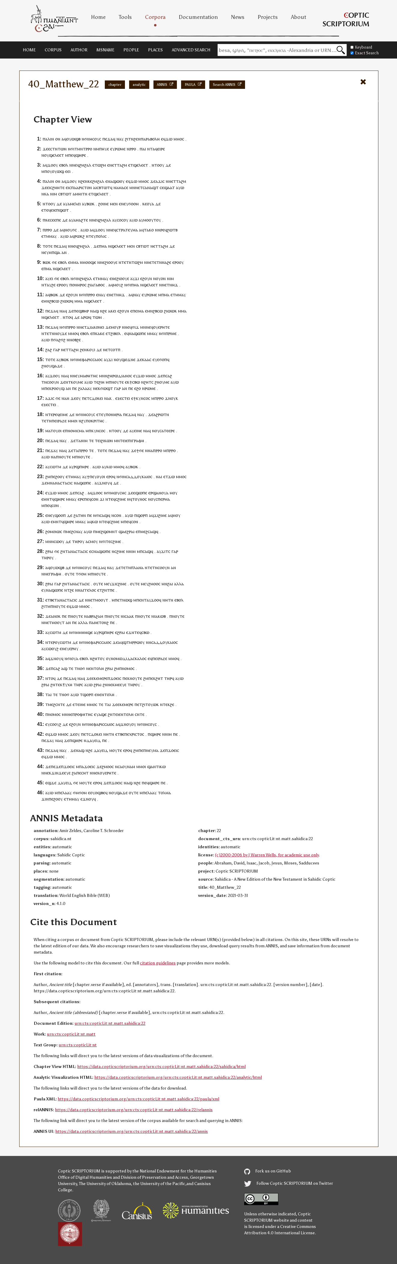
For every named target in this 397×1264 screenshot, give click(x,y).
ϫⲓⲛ (45, 799)
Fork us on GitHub (267, 1171)
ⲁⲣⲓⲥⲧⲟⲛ (84, 187)
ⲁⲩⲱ (180, 187)
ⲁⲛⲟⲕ (56, 616)
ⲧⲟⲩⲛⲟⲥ (139, 499)
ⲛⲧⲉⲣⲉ (51, 414)
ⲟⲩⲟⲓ (57, 430)
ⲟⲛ (57, 139)
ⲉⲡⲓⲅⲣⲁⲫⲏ (135, 440)
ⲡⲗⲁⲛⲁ (137, 567)
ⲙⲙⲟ (178, 139)
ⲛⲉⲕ (111, 684)
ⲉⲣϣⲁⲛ (154, 493)
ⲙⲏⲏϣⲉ (86, 632)
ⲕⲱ (109, 466)
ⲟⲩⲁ (150, 204)
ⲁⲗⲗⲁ (179, 584)
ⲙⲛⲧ (48, 499)
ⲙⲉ (80, 382)
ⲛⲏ (165, 600)
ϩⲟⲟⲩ (60, 476)
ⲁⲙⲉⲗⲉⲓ (74, 204)
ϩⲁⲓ (170, 584)
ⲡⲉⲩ (93, 476)
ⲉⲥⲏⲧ (84, 773)
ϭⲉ (54, 262)
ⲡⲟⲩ (48, 171)
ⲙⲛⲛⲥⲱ (52, 541)
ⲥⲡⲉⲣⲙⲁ (163, 499)
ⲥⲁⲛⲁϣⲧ (151, 187)
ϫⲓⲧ (164, 551)
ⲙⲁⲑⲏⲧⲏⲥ (89, 376)
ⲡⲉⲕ (48, 388)
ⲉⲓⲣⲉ (161, 149)
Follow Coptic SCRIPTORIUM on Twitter (288, 1183)
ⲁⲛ (64, 252)
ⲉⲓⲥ (49, 187)
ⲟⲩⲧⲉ (69, 574)
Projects (268, 17)
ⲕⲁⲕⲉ (100, 333)
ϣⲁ (122, 531)
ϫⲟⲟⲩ (52, 165)
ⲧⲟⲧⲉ (48, 246)
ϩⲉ (169, 262)
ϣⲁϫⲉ (56, 366)
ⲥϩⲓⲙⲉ (120, 499)
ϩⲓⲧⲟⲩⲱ (149, 704)
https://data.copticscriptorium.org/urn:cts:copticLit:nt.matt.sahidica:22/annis (131, 1131)
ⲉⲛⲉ (113, 278)
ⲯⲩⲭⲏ (67, 684)
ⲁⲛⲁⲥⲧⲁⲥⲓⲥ (63, 483)
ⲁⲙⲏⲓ (77, 194)
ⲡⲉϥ (71, 155)
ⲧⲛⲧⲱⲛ (59, 149)
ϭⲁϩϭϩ (59, 339)
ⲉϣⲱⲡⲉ (140, 493)
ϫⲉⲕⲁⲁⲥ (144, 359)
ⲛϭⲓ (85, 139)
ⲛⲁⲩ (101, 294)
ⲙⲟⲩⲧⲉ (115, 750)
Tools (125, 17)
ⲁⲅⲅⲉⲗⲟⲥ (88, 590)
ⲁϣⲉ (102, 714)
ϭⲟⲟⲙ (133, 204)
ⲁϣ (96, 311)
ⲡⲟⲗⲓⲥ (101, 236)
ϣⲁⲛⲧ (153, 766)
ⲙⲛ (132, 187)
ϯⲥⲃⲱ (134, 382)
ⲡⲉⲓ (135, 311)
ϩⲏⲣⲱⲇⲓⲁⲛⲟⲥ (120, 376)
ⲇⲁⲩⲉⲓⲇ (93, 740)
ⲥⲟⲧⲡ (115, 349)
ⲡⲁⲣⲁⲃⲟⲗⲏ (150, 139)
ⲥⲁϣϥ (105, 515)
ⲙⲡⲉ (116, 600)
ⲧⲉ (96, 382)
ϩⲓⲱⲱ (65, 301)
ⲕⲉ (90, 181)
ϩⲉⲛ (137, 139)
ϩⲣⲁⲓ (49, 551)
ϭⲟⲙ (82, 574)
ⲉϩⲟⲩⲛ (146, 278)
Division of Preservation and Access (154, 1177)
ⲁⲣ (83, 317)
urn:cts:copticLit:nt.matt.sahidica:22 (109, 1023)
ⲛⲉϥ (75, 165)
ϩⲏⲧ (159, 678)
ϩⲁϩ (48, 349)
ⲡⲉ (76, 311)
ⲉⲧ (114, 165)
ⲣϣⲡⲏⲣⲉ (81, 466)
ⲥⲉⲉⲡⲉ (55, 220)
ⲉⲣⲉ (81, 499)
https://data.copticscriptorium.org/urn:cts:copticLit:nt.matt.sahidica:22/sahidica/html (161, 1066)
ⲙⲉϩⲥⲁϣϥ (149, 531)
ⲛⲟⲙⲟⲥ (128, 668)
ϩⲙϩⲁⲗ (85, 165)
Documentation (198, 17)
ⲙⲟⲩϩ (118, 285)
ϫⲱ (168, 139)
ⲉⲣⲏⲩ (73, 648)
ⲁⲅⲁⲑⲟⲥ (98, 285)
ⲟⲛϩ (105, 622)
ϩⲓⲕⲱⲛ (107, 440)
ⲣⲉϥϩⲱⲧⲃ (168, 230)
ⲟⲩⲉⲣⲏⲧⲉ (161, 327)
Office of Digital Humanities (85, 1177)
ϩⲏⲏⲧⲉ (58, 187)
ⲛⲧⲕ (69, 382)
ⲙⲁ (104, 246)
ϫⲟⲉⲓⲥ (115, 678)
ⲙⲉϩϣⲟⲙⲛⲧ (106, 531)
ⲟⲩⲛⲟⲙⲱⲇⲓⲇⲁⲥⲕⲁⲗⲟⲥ (126, 658)
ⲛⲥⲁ (118, 766)
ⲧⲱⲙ (97, 317)
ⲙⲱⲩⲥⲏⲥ (118, 493)
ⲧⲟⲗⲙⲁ (164, 792)
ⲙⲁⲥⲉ (123, 187)
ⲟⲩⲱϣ (58, 171)
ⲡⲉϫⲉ (56, 766)
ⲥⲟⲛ (94, 499)
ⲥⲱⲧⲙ (55, 466)
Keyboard (361, 47)
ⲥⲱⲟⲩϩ (52, 648)
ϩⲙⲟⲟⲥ (154, 584)
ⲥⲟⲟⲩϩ (55, 724)
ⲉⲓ (69, 171)
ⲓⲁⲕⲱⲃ (160, 616)
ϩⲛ (43, 366)
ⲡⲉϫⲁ (107, 139)
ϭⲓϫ (135, 327)
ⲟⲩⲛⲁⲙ (128, 766)
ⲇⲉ (168, 165)
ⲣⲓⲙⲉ (172, 333)
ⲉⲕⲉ (95, 678)
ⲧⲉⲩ (92, 236)
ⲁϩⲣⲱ (158, 414)
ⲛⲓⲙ (53, 194)
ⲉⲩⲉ (156, 359)
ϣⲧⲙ (127, 642)
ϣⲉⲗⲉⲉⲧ (56, 155)
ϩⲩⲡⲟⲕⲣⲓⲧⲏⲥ (92, 421)
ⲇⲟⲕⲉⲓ (97, 398)
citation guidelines (158, 963)
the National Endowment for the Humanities (174, 1171)
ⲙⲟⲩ (173, 493)
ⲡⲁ (73, 187)
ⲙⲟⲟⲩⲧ (149, 220)
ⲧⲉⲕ (58, 684)
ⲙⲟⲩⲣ (116, 327)
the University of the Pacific (159, 1183)
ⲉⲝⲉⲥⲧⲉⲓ (122, 398)
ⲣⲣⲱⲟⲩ (138, 642)
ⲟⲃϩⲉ (76, 339)
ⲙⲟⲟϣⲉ (89, 262)
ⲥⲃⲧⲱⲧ (103, 187)
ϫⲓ (137, 278)
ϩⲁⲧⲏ (78, 515)
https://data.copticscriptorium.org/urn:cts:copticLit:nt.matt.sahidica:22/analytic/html (178, 1077)
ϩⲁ (80, 388)
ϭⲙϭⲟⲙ (80, 792)
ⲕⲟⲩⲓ (91, 349)
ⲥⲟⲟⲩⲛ (53, 382)
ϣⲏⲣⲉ (80, 155)
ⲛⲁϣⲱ (114, 181)
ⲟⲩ (46, 155)
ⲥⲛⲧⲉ (139, 714)
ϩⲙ (47, 476)
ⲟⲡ (63, 515)
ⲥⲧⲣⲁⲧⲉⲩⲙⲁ (127, 230)
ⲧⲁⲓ (48, 694)
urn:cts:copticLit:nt (78, 1045)
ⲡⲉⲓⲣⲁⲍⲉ (59, 421)
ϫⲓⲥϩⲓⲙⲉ (118, 584)
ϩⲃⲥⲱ (54, 301)
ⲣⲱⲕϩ (79, 236)
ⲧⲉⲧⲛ (126, 262)
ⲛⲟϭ (81, 668)
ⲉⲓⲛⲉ (138, 430)
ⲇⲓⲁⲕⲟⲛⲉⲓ (95, 327)
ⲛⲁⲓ (159, 476)
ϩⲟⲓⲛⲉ (103, 204)
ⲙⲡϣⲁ (54, 252)
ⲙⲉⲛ (114, 204)
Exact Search (364, 53)
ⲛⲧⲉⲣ (50, 642)
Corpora (155, 17)
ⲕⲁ (46, 194)
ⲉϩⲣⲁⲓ (130, 531)
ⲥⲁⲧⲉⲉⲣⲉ (167, 430)
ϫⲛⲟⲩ (170, 398)
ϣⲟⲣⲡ (142, 515)
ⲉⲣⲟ (175, 262)
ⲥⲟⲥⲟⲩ (122, 220)
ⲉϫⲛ (130, 632)
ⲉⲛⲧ (143, 600)
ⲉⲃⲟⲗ (63, 165)
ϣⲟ (58, 515)
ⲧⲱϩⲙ (100, 165)
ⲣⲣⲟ (132, 149)
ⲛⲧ (150, 149)
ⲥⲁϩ (168, 376)
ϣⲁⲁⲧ (169, 187)
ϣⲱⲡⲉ (140, 333)
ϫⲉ (45, 149)
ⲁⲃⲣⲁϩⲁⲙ (95, 616)
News (237, 17)
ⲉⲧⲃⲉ (49, 600)
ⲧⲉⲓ (98, 440)
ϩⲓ (89, 285)
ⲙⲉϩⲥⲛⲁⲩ (74, 531)
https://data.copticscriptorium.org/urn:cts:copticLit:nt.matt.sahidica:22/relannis (134, 1109)
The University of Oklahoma (105, 1183)
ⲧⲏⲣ (76, 541)
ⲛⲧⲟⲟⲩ (158, 165)
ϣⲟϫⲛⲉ (128, 359)
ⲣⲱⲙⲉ (120, 149)
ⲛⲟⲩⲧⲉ (117, 382)
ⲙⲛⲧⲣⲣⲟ (84, 149)
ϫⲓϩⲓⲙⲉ (160, 515)
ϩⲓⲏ (101, 382)
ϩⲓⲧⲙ (45, 606)
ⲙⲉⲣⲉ (103, 678)
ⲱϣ (128, 600)
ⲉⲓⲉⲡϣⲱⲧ (60, 210)
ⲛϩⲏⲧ (146, 382)
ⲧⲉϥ (47, 210)
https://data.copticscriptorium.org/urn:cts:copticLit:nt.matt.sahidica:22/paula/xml (138, 1099)
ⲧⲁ (78, 440)
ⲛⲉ (43, 252)
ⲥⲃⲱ (145, 632)
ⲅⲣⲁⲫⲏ (55, 574)
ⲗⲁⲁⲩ (87, 388)
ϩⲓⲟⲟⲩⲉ (111, 262)
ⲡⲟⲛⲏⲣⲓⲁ (114, 414)
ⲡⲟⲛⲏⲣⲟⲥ (77, 285)
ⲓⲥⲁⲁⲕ (128, 616)
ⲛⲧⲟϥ (68, 317)
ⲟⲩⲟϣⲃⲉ (97, 792)
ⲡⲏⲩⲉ (104, 149)
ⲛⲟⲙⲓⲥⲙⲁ (76, 430)
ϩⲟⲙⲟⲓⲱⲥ (53, 531)
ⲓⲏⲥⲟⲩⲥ (94, 139)
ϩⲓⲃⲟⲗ (116, 333)
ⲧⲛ (84, 194)
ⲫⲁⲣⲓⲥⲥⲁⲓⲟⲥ (92, 359)
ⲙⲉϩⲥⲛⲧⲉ (56, 704)
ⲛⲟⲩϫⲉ (60, 333)
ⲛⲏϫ (173, 285)
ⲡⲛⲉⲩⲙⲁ (151, 750)
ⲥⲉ (162, 187)
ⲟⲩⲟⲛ (161, 278)
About (298, 17)
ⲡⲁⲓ (143, 149)
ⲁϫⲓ (159, 181)
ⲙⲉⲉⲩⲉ (120, 684)
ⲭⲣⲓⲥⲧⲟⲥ (136, 734)
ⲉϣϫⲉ (50, 783)
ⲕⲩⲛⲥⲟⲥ (143, 398)
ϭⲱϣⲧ (106, 388)
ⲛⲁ (119, 139)
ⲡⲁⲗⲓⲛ (48, 139)
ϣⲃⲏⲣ (83, 311)
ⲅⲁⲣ (56, 349)
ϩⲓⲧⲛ (129, 139)
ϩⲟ (138, 388)
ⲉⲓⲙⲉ (63, 414)
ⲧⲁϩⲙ (122, 165)
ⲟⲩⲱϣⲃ (73, 139)
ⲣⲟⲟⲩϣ (58, 388)
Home (98, 17)
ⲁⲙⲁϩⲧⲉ (80, 220)
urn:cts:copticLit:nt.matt (71, 1034)
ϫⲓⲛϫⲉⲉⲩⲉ (61, 773)
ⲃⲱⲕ (90, 204)
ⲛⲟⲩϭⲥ (71, 230)
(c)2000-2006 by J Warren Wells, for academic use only (267, 855)
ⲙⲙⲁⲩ (51, 236)
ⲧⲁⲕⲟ (149, 230)
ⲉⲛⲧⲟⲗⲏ (96, 668)
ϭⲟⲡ (163, 359)
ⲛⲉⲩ (124, 204)
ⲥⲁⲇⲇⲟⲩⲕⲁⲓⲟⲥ (139, 476)
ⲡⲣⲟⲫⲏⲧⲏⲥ (82, 714)
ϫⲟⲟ (96, 493)
